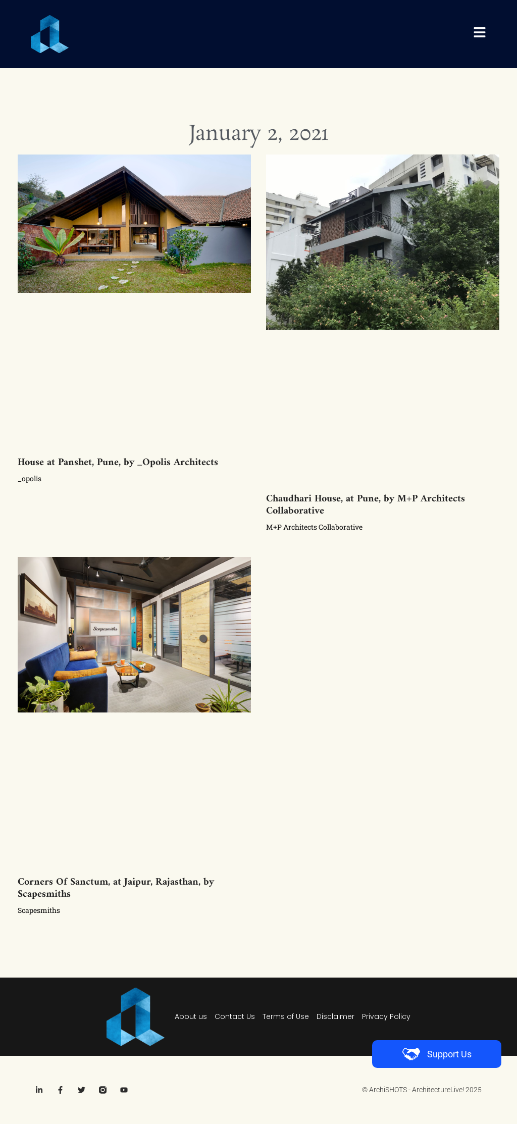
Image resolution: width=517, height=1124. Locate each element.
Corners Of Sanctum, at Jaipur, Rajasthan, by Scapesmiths (116, 888)
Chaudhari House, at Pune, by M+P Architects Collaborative (365, 505)
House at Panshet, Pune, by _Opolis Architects (118, 463)
